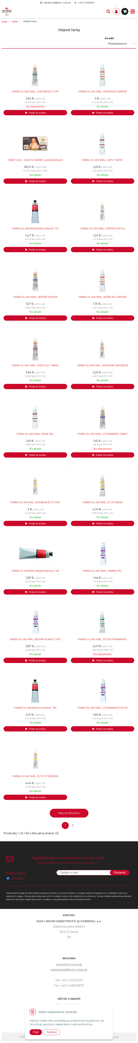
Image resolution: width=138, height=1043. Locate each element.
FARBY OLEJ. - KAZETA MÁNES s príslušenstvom (35, 160)
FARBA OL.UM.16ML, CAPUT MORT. (102, 160)
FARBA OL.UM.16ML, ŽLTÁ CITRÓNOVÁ (35, 776)
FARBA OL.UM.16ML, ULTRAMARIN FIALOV (103, 707)
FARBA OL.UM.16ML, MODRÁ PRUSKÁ (35, 297)
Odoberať (120, 872)
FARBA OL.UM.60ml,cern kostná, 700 (35, 707)
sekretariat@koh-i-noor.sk (57, 2)
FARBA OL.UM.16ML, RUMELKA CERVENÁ (102, 297)
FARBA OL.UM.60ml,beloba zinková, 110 (35, 228)
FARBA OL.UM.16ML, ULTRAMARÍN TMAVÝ (102, 433)
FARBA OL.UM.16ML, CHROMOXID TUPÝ (35, 91)
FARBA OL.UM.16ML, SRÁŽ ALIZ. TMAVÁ (35, 365)
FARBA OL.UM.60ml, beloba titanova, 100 (35, 570)
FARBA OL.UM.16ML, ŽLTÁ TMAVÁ (102, 502)
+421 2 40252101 (86, 2)
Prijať (36, 1032)
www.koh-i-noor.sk (69, 964)
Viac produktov (69, 813)
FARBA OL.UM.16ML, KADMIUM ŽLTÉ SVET (35, 502)
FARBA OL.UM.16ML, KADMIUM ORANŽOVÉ (102, 365)
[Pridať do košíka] (35, 112)
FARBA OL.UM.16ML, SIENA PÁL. (35, 433)
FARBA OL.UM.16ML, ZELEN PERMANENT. (102, 639)
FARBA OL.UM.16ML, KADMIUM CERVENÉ (102, 91)
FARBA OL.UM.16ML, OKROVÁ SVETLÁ (102, 228)
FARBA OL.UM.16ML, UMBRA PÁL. (102, 570)
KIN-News (17, 878)
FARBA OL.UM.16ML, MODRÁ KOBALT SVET (35, 639)
